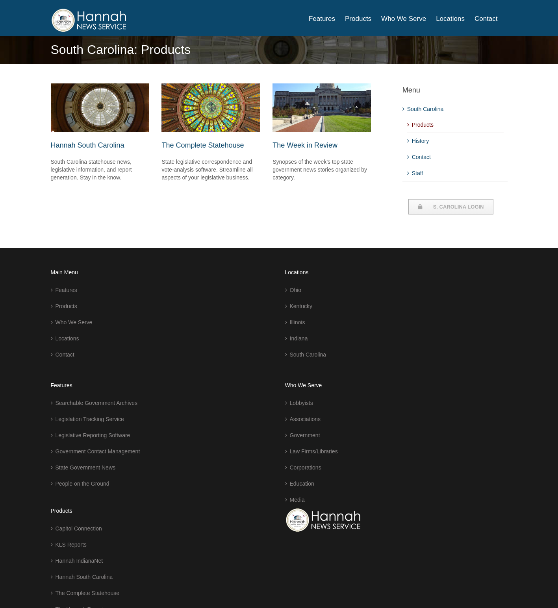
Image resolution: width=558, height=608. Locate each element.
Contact (421, 157)
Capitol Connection (79, 528)
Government (305, 435)
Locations (67, 338)
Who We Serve (74, 322)
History (420, 141)
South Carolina (425, 109)
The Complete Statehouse (202, 145)
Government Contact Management (98, 451)
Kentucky (301, 306)
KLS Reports (71, 544)
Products (423, 125)
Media (297, 500)
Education (302, 483)
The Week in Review (305, 145)
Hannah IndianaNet (79, 561)
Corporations (305, 467)
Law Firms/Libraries (314, 451)
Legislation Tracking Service (90, 419)
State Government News (86, 467)
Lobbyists (301, 403)
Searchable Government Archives (97, 403)
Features (66, 290)
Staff (417, 173)
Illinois (297, 322)
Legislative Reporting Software (93, 435)
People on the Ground (82, 483)
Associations (305, 419)
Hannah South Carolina (87, 145)
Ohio (296, 290)
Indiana (299, 338)
